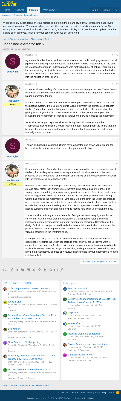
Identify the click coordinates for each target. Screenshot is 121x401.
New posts (6, 15)
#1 (117, 55)
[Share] (112, 55)
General (11, 324)
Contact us (63, 392)
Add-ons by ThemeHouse (85, 398)
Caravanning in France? (80, 354)
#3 (117, 139)
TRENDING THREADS (17, 283)
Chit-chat (12, 310)
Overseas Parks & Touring (80, 294)
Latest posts (70, 283)
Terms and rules (78, 392)
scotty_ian (9, 49)
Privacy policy (93, 392)
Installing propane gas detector (84, 333)
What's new (49, 10)
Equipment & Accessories (19, 297)
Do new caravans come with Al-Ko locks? (29, 369)
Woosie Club (14, 301)
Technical (72, 339)
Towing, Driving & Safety (19, 364)
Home (7, 10)
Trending (18, 15)
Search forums (31, 15)
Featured (19, 10)
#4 (117, 164)
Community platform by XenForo (50, 398)
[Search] (116, 10)
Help (104, 392)
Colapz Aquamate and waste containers (29, 288)
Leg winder (14, 328)
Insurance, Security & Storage (21, 378)
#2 (117, 84)
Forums (33, 10)
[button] (57, 10)
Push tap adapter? (77, 288)
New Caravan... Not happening (24, 342)
